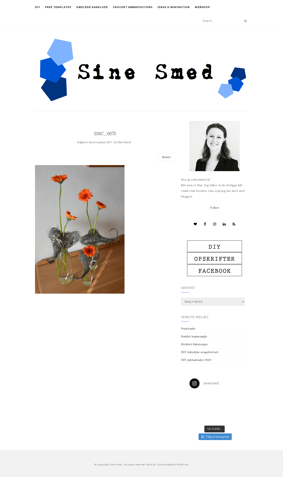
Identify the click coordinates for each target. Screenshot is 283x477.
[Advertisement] (105, 323)
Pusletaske (188, 328)
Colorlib (160, 464)
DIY (37, 7)
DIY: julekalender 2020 (196, 360)
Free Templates (58, 7)
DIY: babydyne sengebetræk (199, 352)
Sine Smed (124, 142)
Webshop (202, 7)
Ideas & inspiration (173, 7)
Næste (166, 157)
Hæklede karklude (92, 7)
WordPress (182, 464)
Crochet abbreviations (132, 7)
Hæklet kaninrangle (194, 336)
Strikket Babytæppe (194, 344)
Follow (214, 207)
